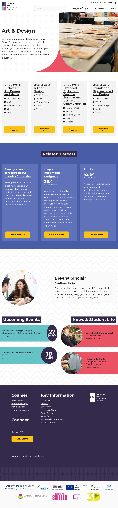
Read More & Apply (14, 129)
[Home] (16, 6)
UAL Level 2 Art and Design (42, 88)
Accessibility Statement (52, 419)
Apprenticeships (20, 403)
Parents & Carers (64, 2)
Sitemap (16, 456)
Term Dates (47, 413)
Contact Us (95, 2)
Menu (113, 8)
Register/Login (80, 8)
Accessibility (110, 2)
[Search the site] (63, 8)
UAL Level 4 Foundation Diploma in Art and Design (103, 89)
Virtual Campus (38, 2)
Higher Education (20, 410)
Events (44, 403)
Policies (27, 456)
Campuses (46, 400)
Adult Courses (18, 407)
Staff (51, 2)
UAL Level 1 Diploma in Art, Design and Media (12, 89)
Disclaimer (39, 456)
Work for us (46, 416)
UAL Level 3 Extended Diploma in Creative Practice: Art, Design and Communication (73, 94)
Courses (99, 8)
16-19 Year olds (18, 400)
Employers (81, 2)
